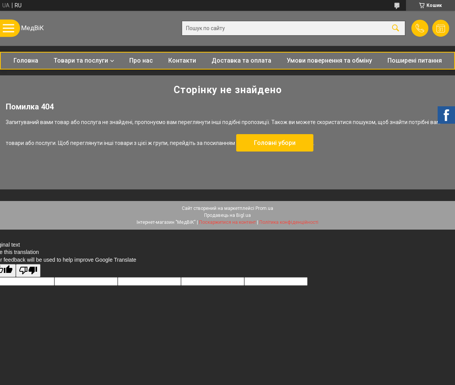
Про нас (141, 60)
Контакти (182, 60)
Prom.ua (264, 208)
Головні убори (275, 143)
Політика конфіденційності (288, 222)
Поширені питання (414, 60)
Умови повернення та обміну (329, 60)
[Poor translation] (28, 271)
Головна (26, 60)
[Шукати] (395, 28)
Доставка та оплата (241, 60)
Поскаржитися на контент (227, 222)
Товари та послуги (81, 60)
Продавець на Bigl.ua (227, 215)
